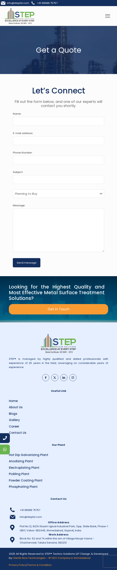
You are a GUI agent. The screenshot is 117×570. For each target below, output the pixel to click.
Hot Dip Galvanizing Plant (28, 455)
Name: (17, 114)
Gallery (14, 420)
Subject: (18, 172)
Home (13, 401)
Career (14, 426)
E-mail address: (23, 133)
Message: (19, 205)
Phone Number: (22, 152)
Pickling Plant (19, 474)
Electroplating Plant (24, 468)
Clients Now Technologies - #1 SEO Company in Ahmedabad (51, 558)
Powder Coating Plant (26, 480)
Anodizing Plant (21, 461)
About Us (16, 407)
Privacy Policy (17, 565)
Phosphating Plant (23, 487)
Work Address (59, 534)
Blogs (13, 414)
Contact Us (17, 433)
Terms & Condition (40, 565)
